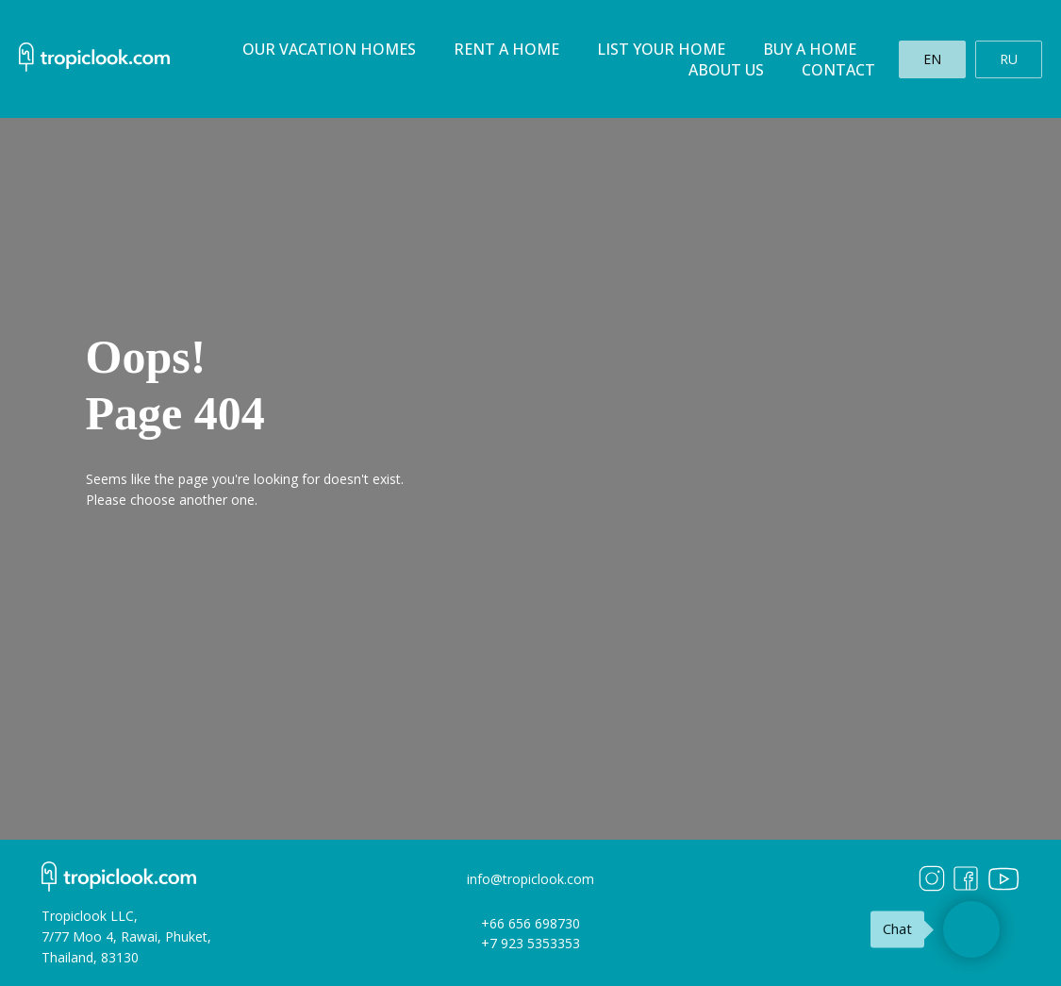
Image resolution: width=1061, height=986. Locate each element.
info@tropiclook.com (530, 879)
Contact (838, 69)
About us (726, 69)
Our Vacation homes (329, 49)
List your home (661, 49)
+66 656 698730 (530, 923)
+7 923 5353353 (530, 943)
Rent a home (506, 49)
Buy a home (809, 49)
